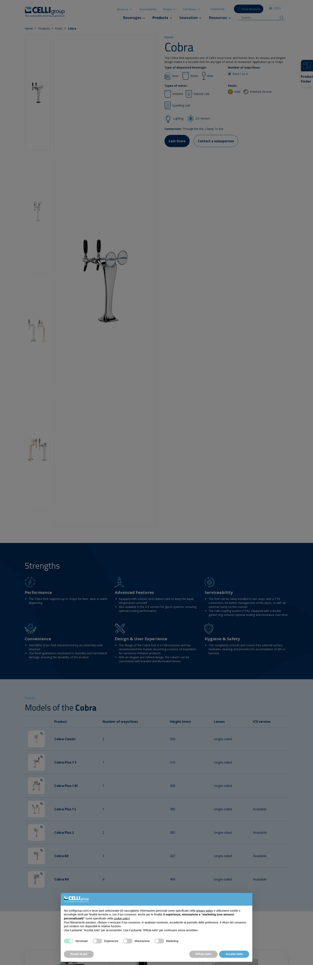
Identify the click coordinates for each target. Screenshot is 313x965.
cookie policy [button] (122, 918)
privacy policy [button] (204, 910)
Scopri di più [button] (78, 954)
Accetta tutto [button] (234, 954)
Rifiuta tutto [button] (203, 954)
